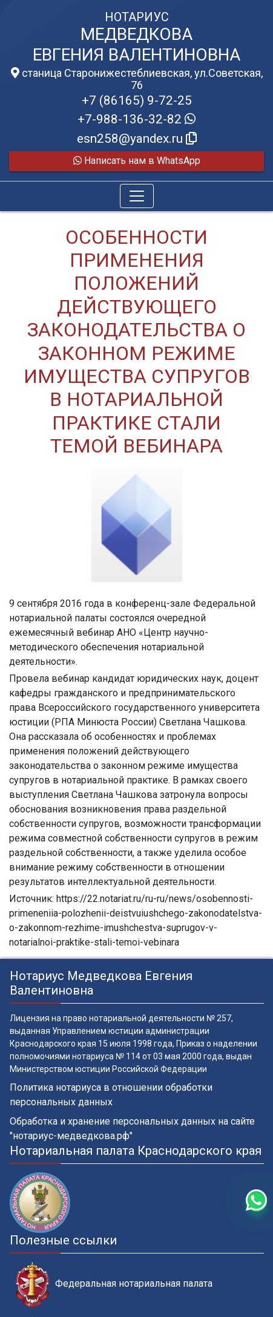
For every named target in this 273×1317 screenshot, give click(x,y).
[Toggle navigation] (137, 196)
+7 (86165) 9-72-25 (137, 100)
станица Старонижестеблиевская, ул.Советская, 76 (137, 79)
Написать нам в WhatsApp (136, 160)
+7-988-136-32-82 (136, 119)
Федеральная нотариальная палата (114, 1284)
